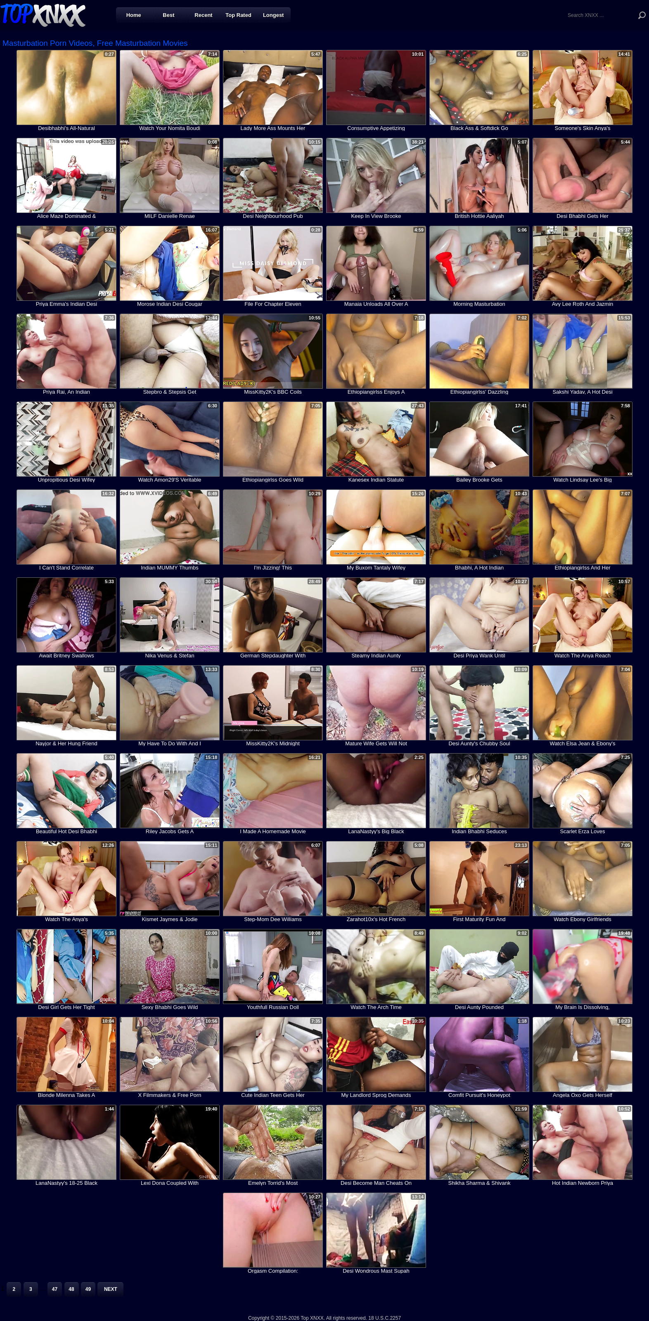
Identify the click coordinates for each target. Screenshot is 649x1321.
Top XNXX (43, 14)
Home (133, 15)
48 (71, 1289)
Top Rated (238, 15)
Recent (203, 15)
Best (168, 15)
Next (110, 1289)
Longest (273, 15)
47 (54, 1289)
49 (88, 1289)
